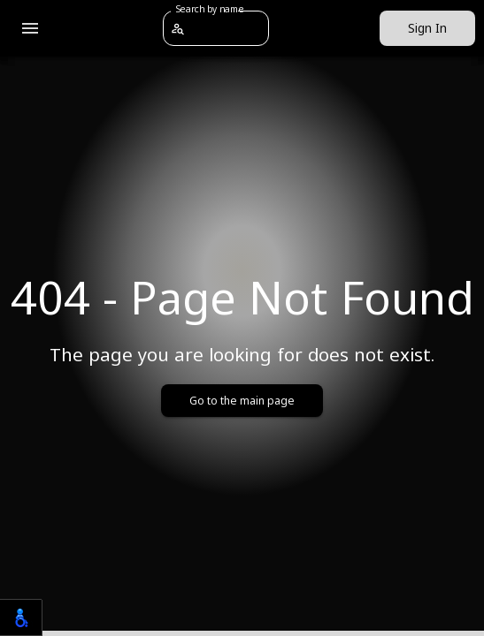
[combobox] (226, 27)
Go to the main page (242, 400)
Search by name (209, 9)
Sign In (427, 29)
